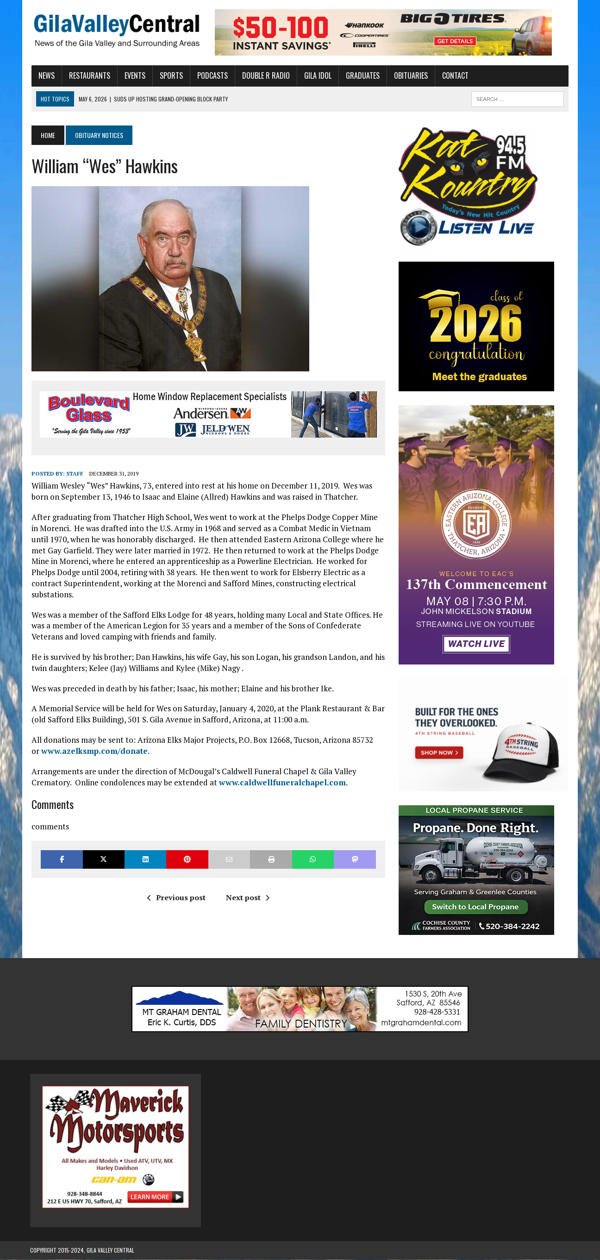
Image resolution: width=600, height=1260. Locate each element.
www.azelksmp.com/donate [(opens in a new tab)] (93, 739)
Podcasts (211, 75)
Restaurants (88, 75)
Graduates (361, 75)
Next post (247, 886)
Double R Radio (264, 75)
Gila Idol (316, 75)
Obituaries (409, 75)
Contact (454, 75)
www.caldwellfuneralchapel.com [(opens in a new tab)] (281, 771)
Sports (169, 75)
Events (133, 75)
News (45, 75)
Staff (73, 473)
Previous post (176, 886)
